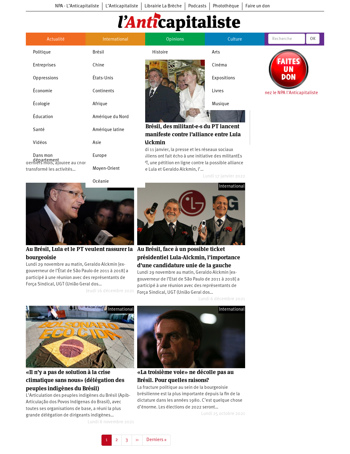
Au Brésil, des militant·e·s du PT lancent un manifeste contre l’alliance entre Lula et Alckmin (189, 134)
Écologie (41, 104)
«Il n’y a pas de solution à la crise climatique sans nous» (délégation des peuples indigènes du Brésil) (75, 380)
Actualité (56, 39)
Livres (218, 91)
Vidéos (40, 143)
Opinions (175, 39)
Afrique (100, 104)
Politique (42, 52)
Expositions (223, 78)
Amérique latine (108, 130)
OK (313, 39)
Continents (103, 91)
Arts (216, 52)
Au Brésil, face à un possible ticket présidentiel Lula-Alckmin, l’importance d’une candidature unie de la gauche (188, 257)
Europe (100, 155)
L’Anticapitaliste (121, 6)
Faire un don (257, 6)
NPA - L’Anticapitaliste (77, 6)
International (115, 39)
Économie (42, 91)
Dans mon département (46, 158)
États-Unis (103, 78)
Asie (97, 143)
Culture (235, 39)
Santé (39, 130)
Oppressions (45, 78)
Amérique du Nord (111, 117)
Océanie (101, 181)
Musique (220, 104)
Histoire (160, 52)
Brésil (98, 52)
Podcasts (197, 6)
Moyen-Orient (106, 168)
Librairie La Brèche (163, 6)
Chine (98, 65)
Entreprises (44, 65)
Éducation (43, 117)
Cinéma (219, 65)
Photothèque (226, 6)
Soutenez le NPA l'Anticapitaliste (285, 93)
